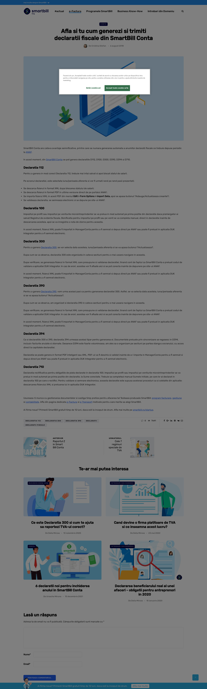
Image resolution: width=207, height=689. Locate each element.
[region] (104, 82)
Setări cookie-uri (93, 88)
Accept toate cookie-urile (117, 88)
